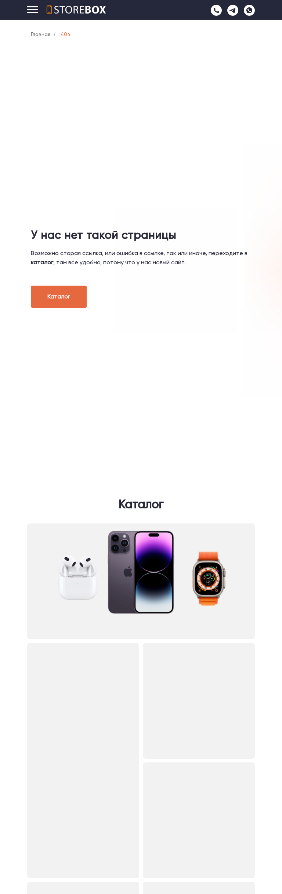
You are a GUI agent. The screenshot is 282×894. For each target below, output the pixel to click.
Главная (40, 34)
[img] (141, 581)
